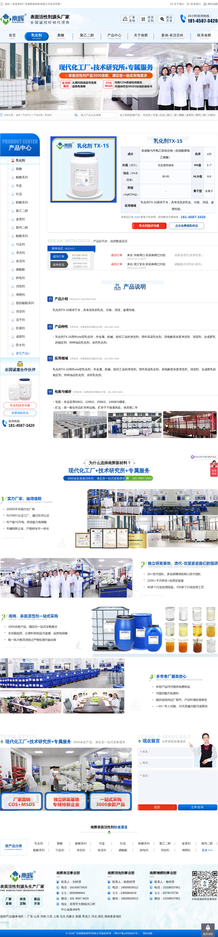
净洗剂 (81, 850)
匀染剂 (60, 850)
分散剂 (211, 115)
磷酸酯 (123, 850)
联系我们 (196, 4)
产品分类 (38, 115)
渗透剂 (190, 115)
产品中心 (27, 115)
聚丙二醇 (201, 115)
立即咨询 (197, 807)
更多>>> (207, 850)
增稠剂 (186, 850)
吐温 (162, 115)
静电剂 (144, 850)
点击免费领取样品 (186, 225)
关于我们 (179, 4)
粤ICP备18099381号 (126, 933)
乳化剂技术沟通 (20, 405)
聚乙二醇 (172, 115)
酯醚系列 (39, 850)
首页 (18, 115)
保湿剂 (102, 850)
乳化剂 (48, 115)
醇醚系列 (144, 843)
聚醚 (181, 115)
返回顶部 (208, 933)
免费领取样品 (20, 413)
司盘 (155, 115)
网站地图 (213, 4)
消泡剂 (165, 850)
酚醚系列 (81, 843)
